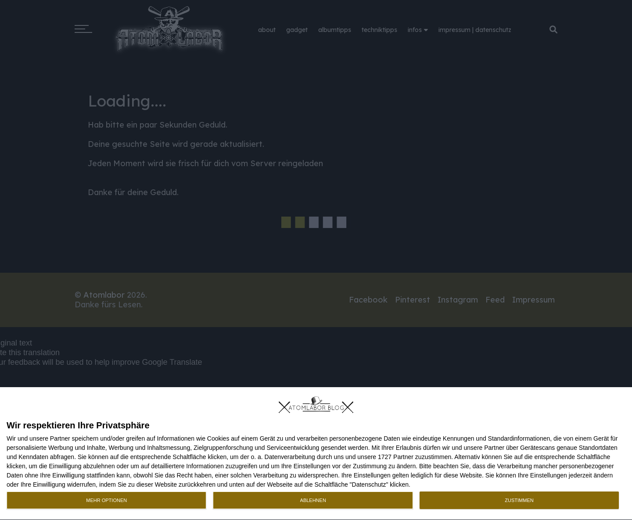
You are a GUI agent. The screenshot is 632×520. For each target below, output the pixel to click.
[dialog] (316, 454)
